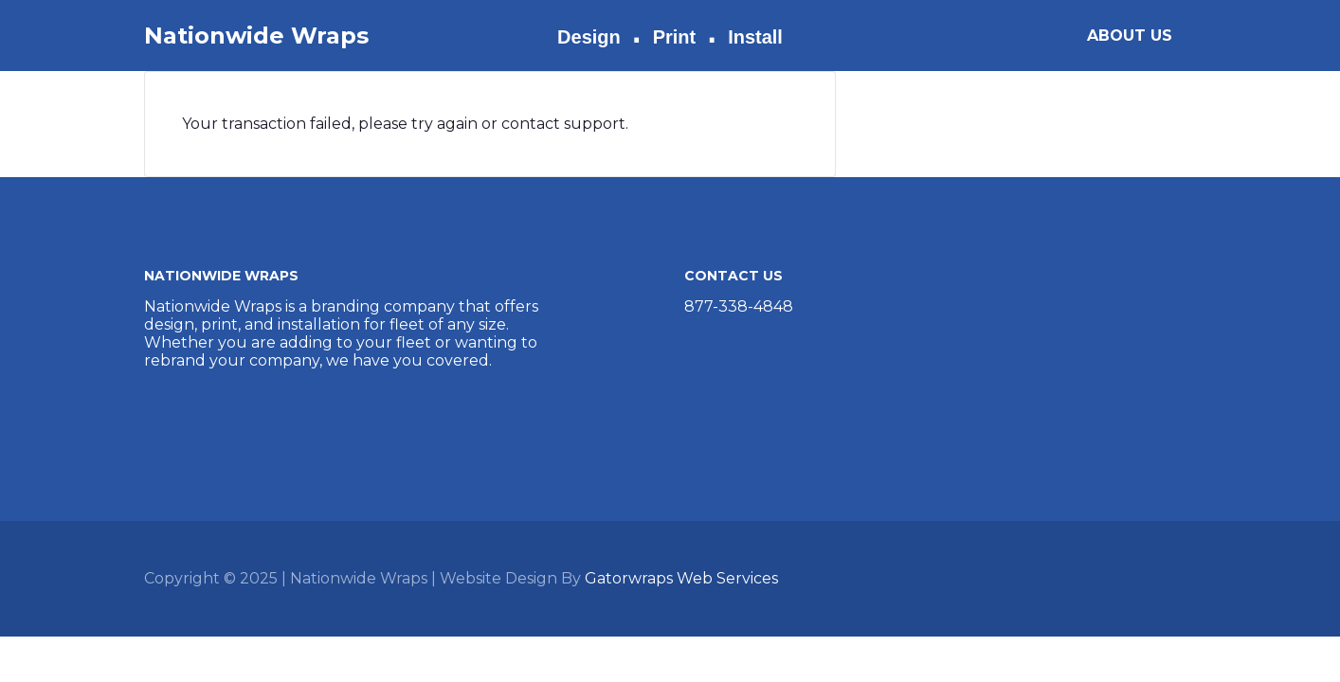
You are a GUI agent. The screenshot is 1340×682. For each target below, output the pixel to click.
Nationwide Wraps (256, 35)
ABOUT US (1129, 36)
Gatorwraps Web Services (681, 578)
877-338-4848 (738, 306)
